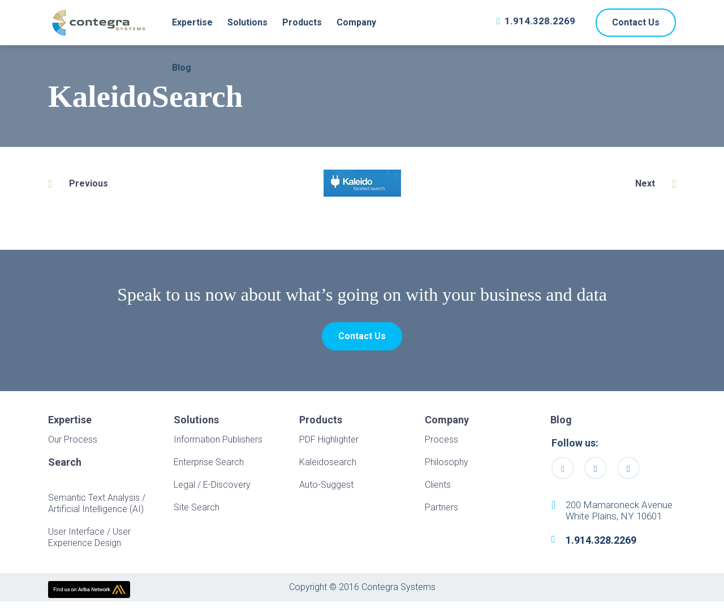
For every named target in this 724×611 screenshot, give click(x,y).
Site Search (196, 510)
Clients (438, 487)
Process (441, 442)
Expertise (192, 22)
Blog (181, 67)
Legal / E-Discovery (212, 487)
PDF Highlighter (329, 442)
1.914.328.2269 (540, 21)
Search (64, 465)
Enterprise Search (209, 465)
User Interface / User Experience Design (89, 540)
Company (356, 22)
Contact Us (636, 22)
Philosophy (446, 465)
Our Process (72, 442)
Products (302, 22)
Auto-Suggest (326, 487)
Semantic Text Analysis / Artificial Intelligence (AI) (96, 506)
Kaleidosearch (327, 465)
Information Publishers (218, 442)
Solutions (247, 22)
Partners (441, 510)
